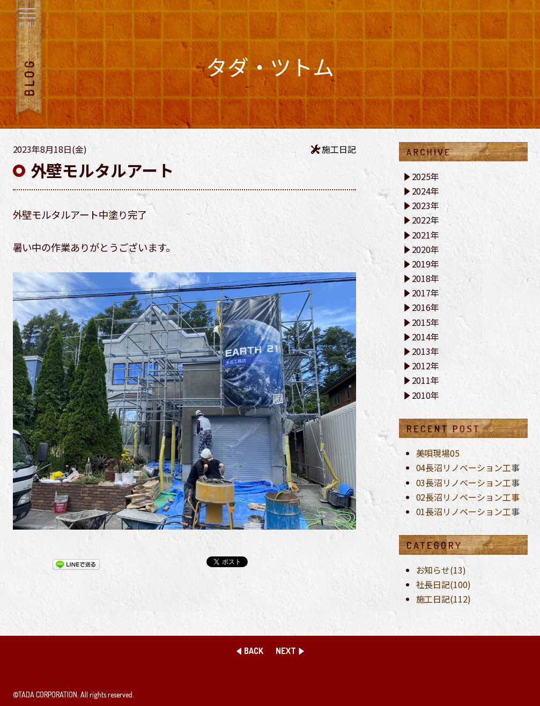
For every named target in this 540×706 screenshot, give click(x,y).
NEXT (286, 650)
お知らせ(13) (441, 569)
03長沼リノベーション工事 (468, 482)
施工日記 (339, 149)
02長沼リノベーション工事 (468, 497)
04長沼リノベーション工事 (468, 467)
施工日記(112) (443, 598)
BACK (253, 650)
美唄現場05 (438, 453)
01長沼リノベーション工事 (468, 511)
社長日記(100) (443, 584)
